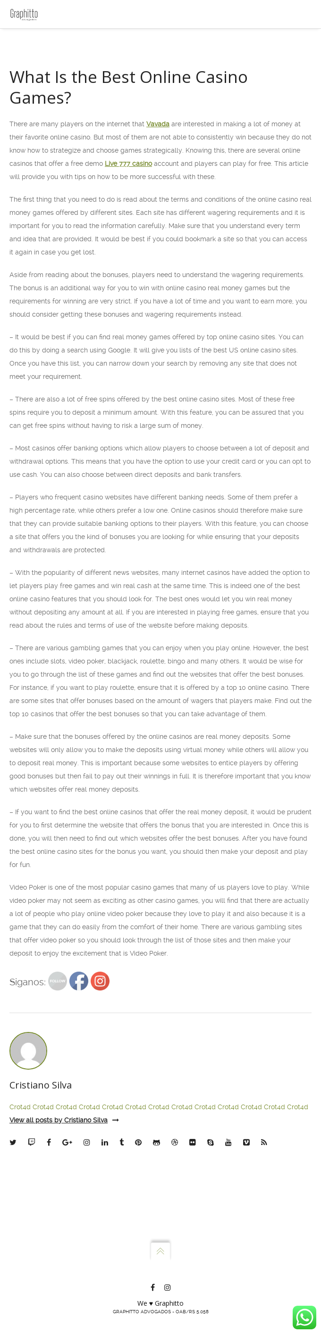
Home (33, 42)
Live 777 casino (128, 316)
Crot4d (20, 1259)
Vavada (157, 276)
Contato (36, 121)
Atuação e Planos (50, 102)
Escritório (38, 62)
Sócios (34, 82)
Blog (31, 141)
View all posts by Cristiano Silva (64, 1273)
